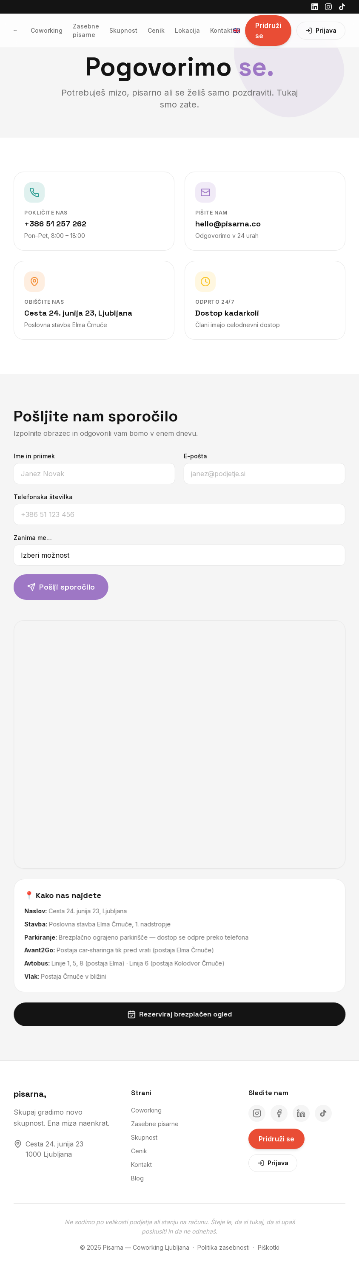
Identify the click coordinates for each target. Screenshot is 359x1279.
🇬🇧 (236, 30)
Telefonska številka (39, 496)
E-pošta (192, 456)
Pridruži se (268, 30)
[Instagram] (328, 6)
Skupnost (123, 30)
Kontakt (221, 30)
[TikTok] (342, 6)
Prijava (320, 30)
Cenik (156, 30)
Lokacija (187, 30)
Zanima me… (29, 537)
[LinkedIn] (314, 6)
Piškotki (268, 1247)
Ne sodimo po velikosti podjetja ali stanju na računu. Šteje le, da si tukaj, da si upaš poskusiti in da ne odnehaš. (180, 1226)
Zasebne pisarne (86, 30)
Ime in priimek (30, 456)
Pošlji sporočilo (57, 587)
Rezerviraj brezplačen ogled (183, 1014)
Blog (137, 1178)
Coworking (47, 30)
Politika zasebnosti (223, 1247)
